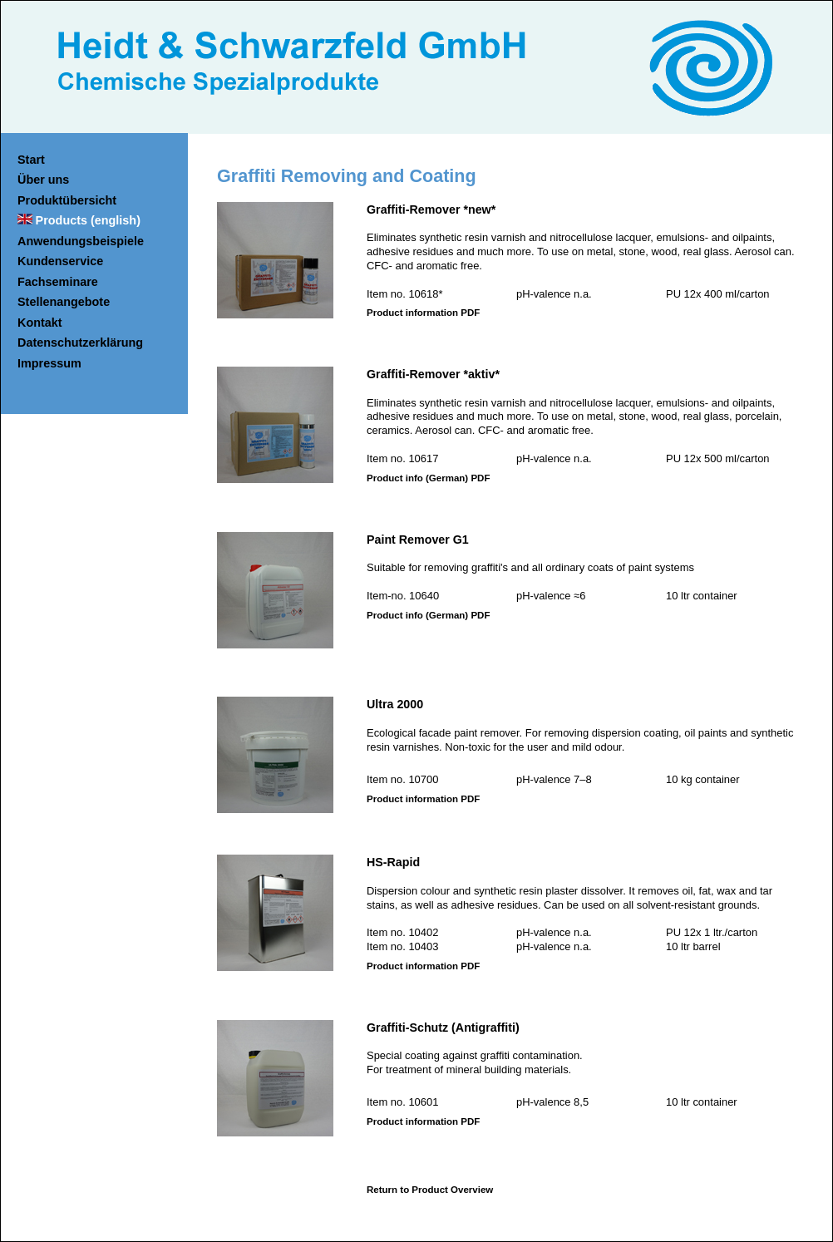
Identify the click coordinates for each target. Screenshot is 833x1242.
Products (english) (88, 220)
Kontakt (39, 322)
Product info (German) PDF (428, 478)
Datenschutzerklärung (80, 342)
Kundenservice (60, 261)
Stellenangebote (63, 301)
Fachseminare (57, 281)
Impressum (49, 363)
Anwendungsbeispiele (80, 241)
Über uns (43, 179)
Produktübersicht (66, 200)
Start (31, 159)
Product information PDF (423, 313)
